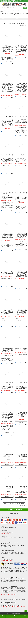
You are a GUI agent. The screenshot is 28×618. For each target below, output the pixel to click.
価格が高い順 (21, 23)
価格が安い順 (15, 23)
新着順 (10, 23)
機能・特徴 (14, 10)
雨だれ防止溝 (20, 10)
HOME (1, 10)
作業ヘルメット (7, 10)
